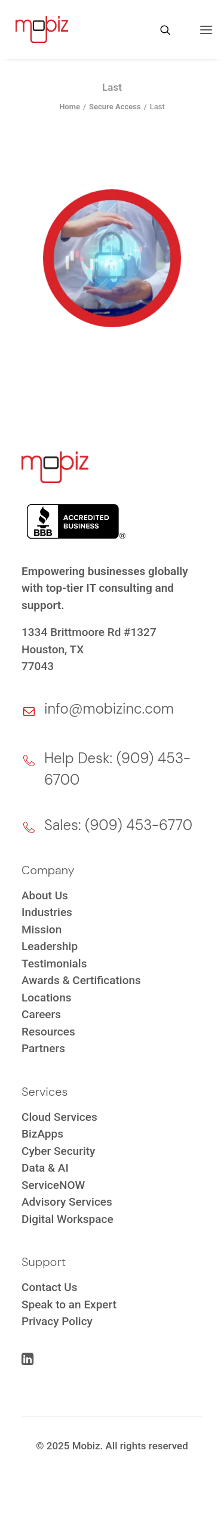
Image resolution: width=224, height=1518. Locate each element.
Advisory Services (67, 1202)
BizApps (42, 1134)
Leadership (50, 946)
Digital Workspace (67, 1219)
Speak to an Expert (69, 1304)
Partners (43, 1048)
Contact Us (50, 1287)
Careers (41, 1014)
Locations (47, 997)
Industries (47, 912)
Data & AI (45, 1168)
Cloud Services (59, 1117)
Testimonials (54, 963)
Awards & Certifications (81, 980)
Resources (48, 1031)
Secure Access (115, 106)
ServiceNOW (53, 1185)
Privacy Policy (57, 1321)
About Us (45, 895)
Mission (42, 929)
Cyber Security (58, 1151)
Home (69, 106)
